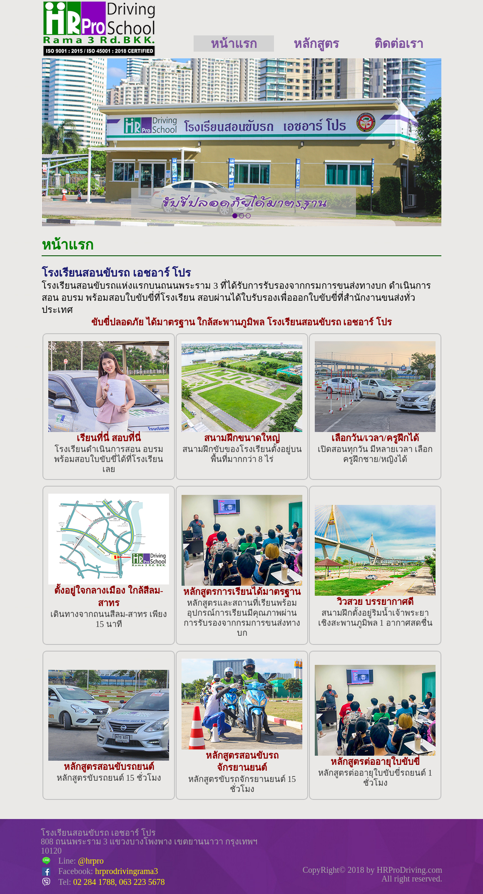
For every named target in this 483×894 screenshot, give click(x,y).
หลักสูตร (316, 43)
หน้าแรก (234, 43)
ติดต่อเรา (398, 43)
